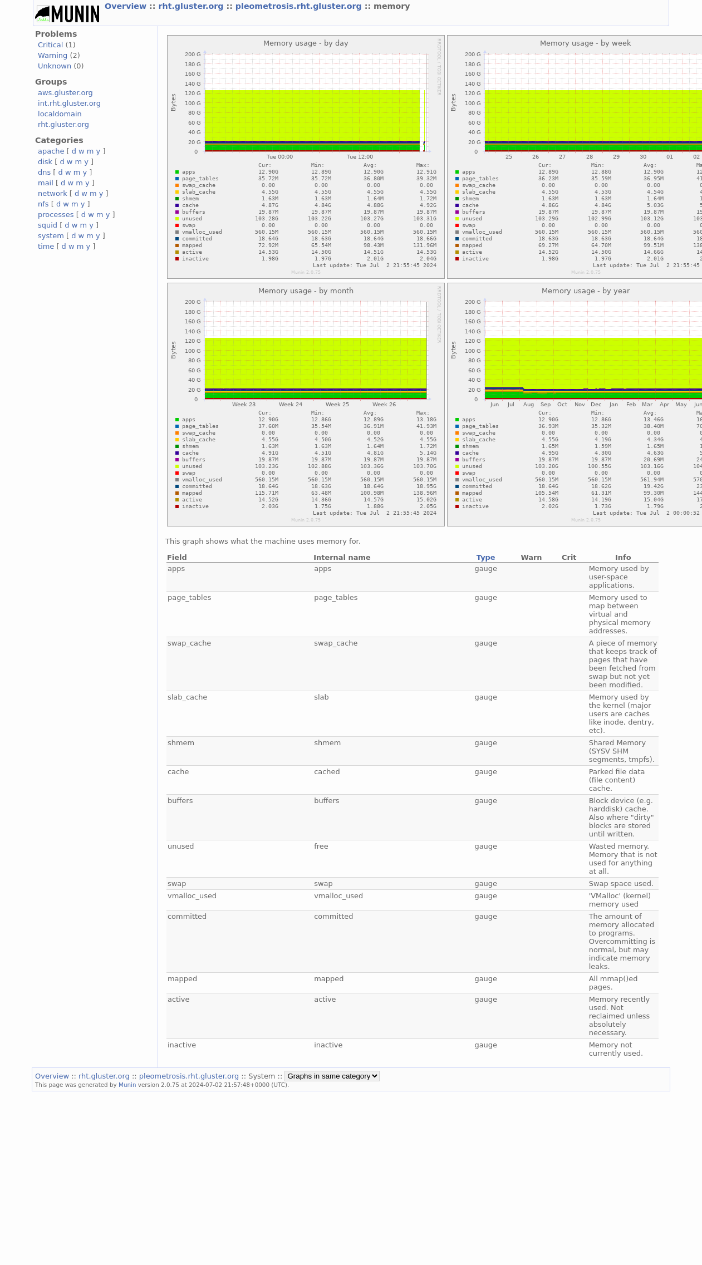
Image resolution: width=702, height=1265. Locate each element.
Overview (127, 6)
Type (486, 557)
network (52, 193)
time (46, 246)
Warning (52, 55)
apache (51, 151)
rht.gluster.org (192, 6)
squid (47, 225)
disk (45, 161)
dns (44, 172)
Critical (50, 45)
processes (56, 214)
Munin (127, 1084)
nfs (43, 204)
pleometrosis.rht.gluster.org (300, 6)
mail (45, 183)
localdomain (60, 114)
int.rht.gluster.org (69, 103)
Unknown (54, 66)
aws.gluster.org (65, 92)
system (51, 236)
